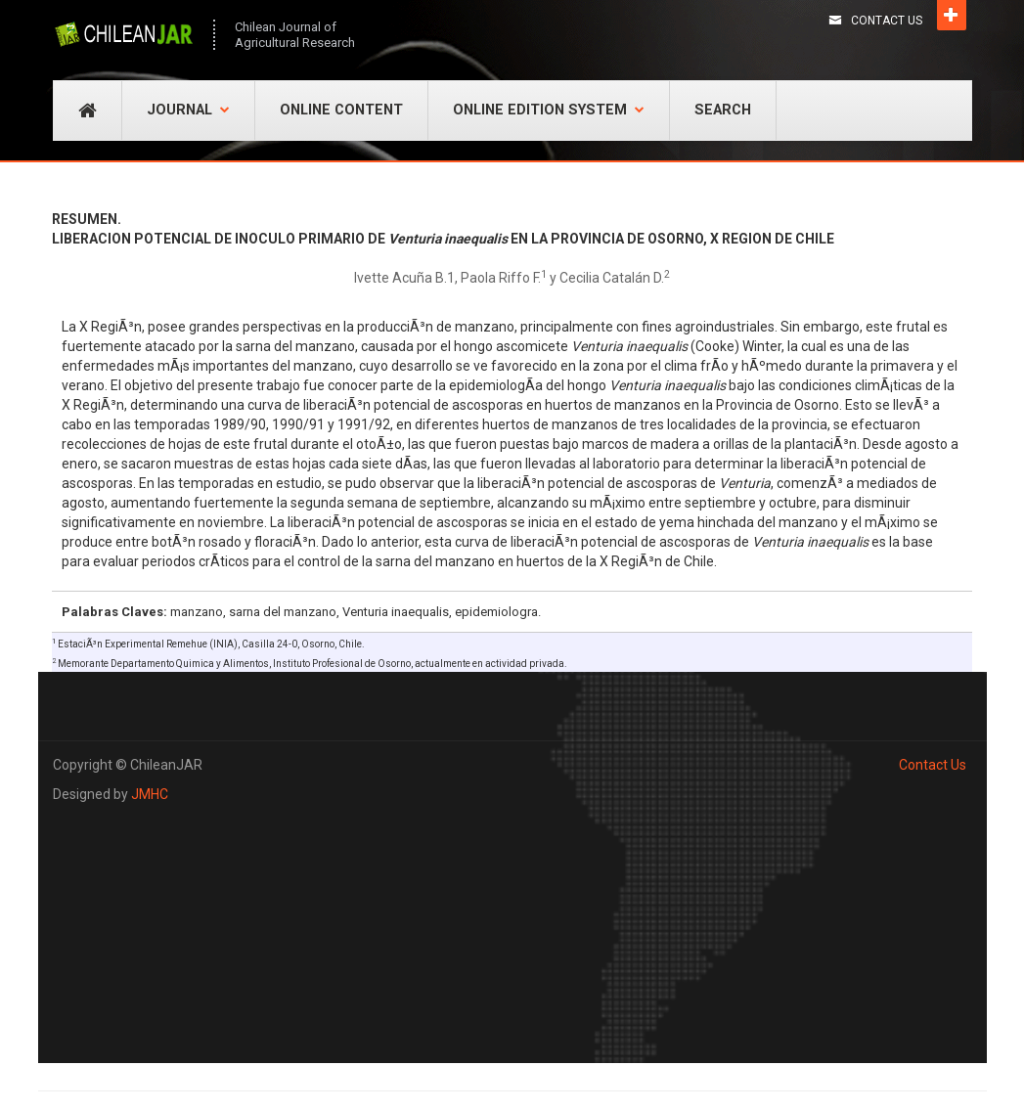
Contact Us (886, 20)
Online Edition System (549, 110)
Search (722, 110)
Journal (188, 110)
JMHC (149, 794)
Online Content (341, 110)
